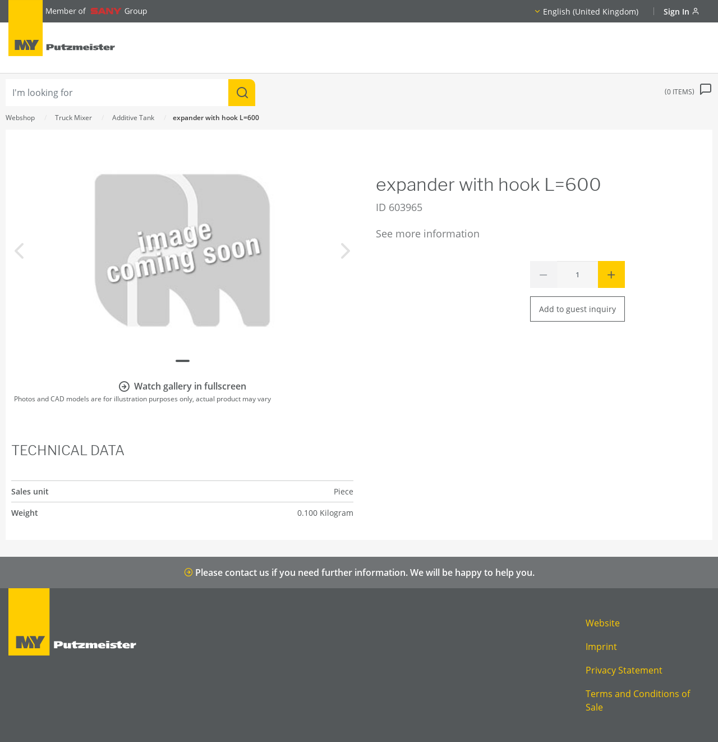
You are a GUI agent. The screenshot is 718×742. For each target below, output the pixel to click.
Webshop (20, 117)
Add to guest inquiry (577, 309)
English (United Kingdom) (590, 11)
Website (603, 623)
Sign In (681, 11)
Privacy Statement (624, 670)
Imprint (601, 646)
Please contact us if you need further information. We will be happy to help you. (359, 572)
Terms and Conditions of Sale (638, 700)
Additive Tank (133, 117)
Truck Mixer (73, 117)
